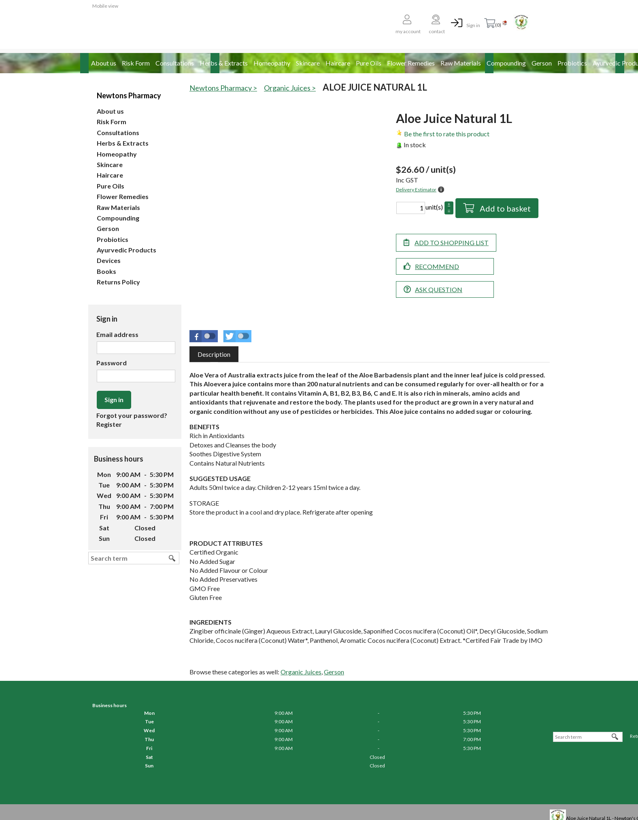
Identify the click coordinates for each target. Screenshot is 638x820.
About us (103, 63)
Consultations (174, 63)
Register (109, 424)
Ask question (438, 289)
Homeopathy (271, 63)
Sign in (473, 25)
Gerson (542, 63)
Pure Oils (368, 63)
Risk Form (136, 63)
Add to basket (504, 208)
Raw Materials (460, 63)
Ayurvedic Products (126, 250)
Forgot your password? (131, 415)
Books (106, 271)
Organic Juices (301, 672)
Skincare (308, 63)
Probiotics (572, 63)
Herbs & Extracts (224, 63)
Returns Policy (118, 282)
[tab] (213, 354)
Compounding (506, 63)
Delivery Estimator (416, 189)
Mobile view (105, 6)
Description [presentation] (214, 354)
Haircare (337, 63)
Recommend (437, 266)
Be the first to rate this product (446, 134)
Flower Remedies (411, 63)
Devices (109, 260)
